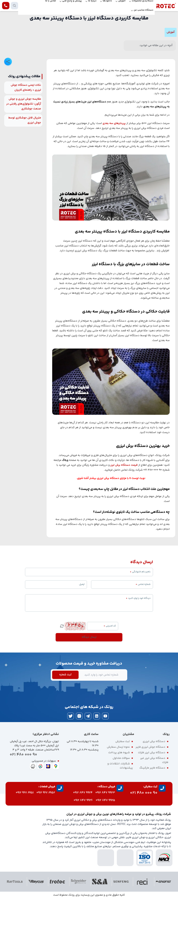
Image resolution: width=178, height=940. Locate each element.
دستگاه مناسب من (143, 10)
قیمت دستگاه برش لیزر (124, 506)
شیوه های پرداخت (119, 794)
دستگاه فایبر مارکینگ (152, 809)
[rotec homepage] (166, 5)
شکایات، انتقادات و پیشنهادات (120, 807)
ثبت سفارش (122, 783)
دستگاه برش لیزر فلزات (151, 794)
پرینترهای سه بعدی (114, 165)
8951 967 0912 (25, 834)
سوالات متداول (121, 799)
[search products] (14, 5)
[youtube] (105, 757)
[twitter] (70, 757)
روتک (71, 936)
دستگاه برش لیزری (154, 783)
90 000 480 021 (23, 796)
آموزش (171, 32)
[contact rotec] (5, 5)
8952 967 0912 (46, 834)
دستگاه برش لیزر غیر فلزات (154, 801)
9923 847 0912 (105, 834)
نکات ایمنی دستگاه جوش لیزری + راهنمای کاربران (26, 129)
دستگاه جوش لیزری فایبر (150, 788)
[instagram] (79, 757)
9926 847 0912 (83, 841)
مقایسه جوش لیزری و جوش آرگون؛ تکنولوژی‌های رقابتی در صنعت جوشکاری (23, 145)
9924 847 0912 (83, 834)
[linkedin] (96, 757)
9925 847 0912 (105, 841)
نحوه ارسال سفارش (118, 788)
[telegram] (88, 757)
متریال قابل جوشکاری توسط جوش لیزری (24, 161)
